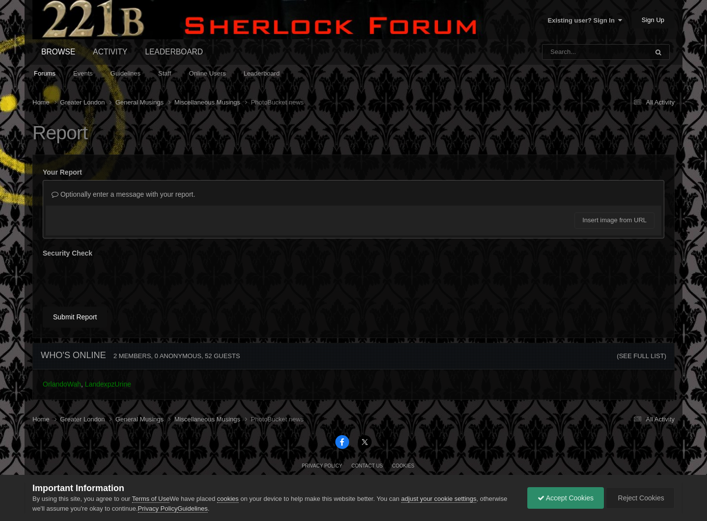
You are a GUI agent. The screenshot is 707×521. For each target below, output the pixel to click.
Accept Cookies (566, 498)
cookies (228, 498)
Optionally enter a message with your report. (123, 194)
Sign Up (653, 20)
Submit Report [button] (75, 317)
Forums (44, 73)
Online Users (207, 73)
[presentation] (117, 280)
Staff (164, 73)
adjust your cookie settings (438, 498)
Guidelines (125, 73)
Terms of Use (151, 498)
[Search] (570, 52)
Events (83, 73)
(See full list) (641, 356)
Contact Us (367, 466)
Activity (110, 52)
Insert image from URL (614, 220)
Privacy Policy (322, 466)
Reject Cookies (640, 498)
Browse (58, 52)
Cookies (403, 466)
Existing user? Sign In (584, 20)
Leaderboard (262, 73)
